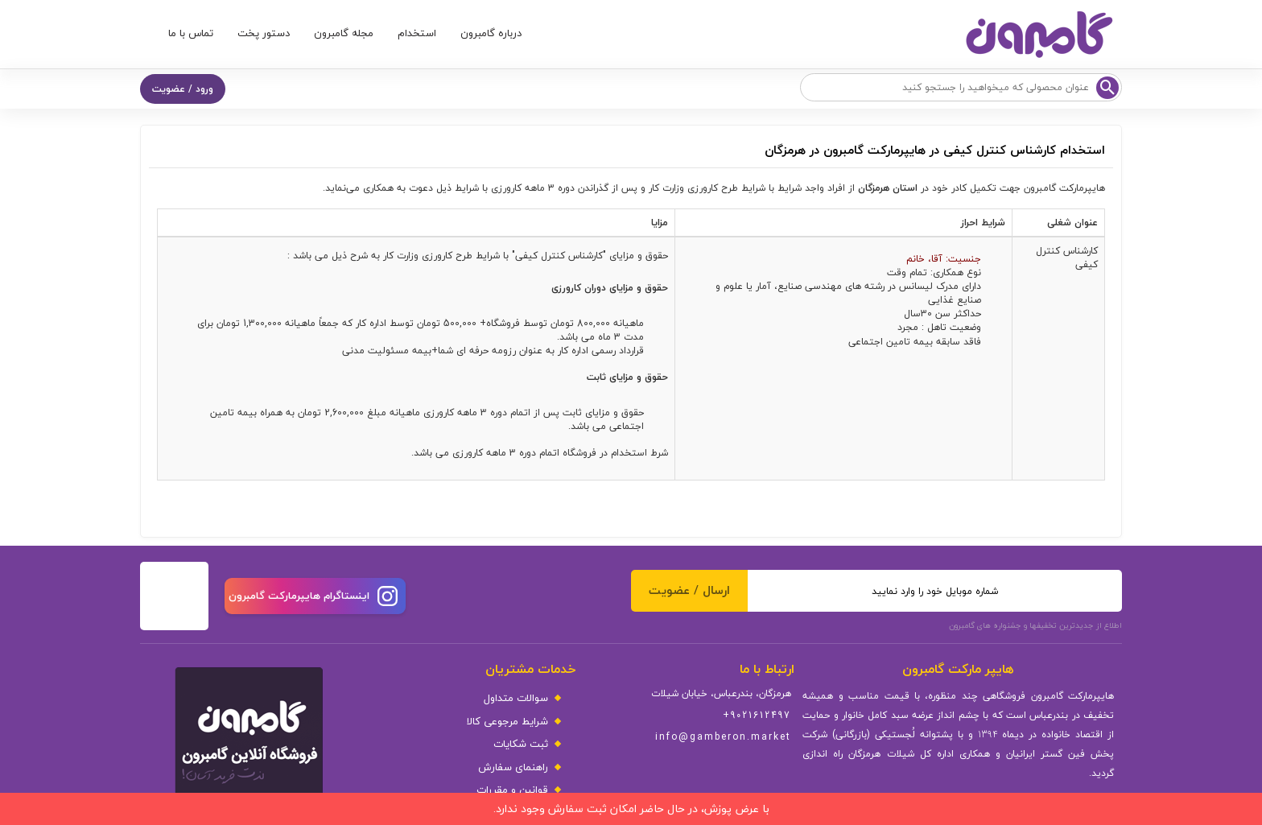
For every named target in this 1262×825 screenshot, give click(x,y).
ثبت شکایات (520, 744)
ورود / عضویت (182, 88)
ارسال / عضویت (689, 590)
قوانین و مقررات (512, 790)
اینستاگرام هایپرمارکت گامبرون (313, 596)
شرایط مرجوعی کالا (507, 721)
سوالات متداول (516, 698)
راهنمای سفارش (513, 767)
